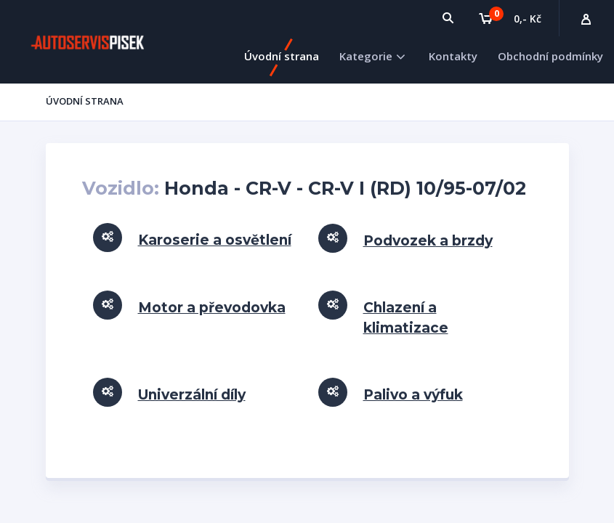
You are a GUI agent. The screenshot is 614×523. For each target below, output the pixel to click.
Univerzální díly (192, 394)
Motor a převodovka (212, 307)
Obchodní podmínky (550, 56)
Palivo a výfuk (413, 394)
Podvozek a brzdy (428, 240)
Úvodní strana (281, 56)
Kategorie (365, 56)
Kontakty (453, 56)
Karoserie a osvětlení (214, 240)
